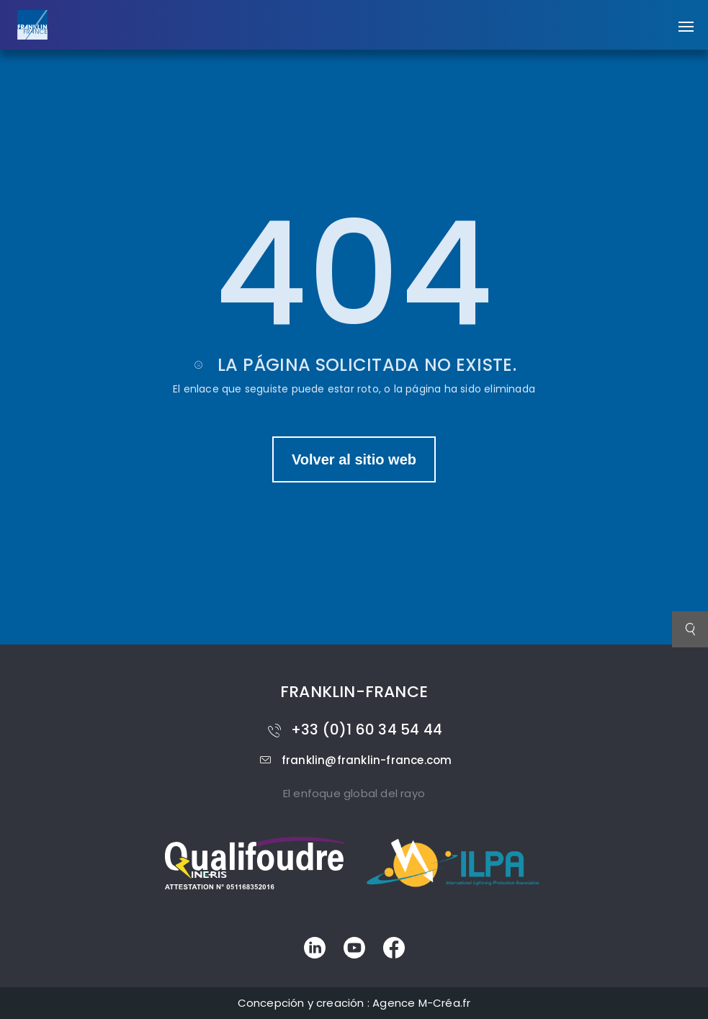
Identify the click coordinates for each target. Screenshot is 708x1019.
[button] (686, 19)
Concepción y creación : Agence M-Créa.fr (354, 1002)
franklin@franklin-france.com (354, 760)
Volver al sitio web (354, 459)
